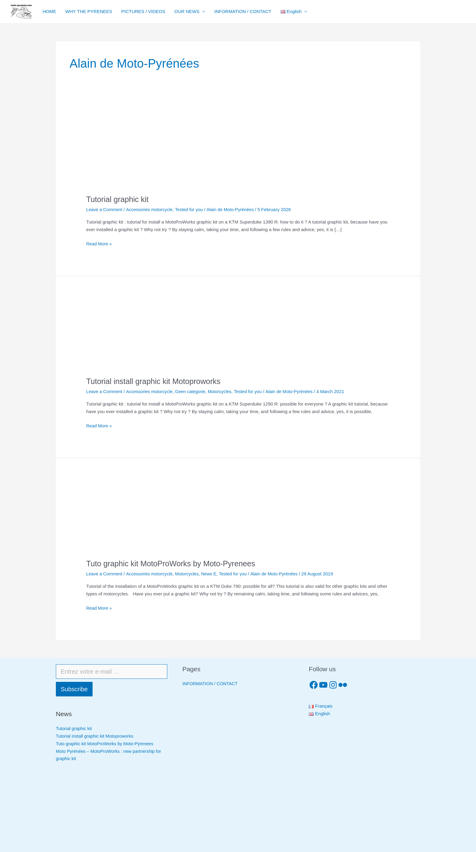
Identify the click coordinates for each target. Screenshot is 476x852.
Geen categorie (193, 391)
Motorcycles (223, 391)
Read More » (99, 243)
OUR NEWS (187, 11)
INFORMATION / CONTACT (242, 11)
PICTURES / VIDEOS (143, 11)
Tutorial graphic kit (118, 199)
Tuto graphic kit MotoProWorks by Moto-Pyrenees (173, 563)
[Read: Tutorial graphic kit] (131, 150)
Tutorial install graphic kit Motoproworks (155, 381)
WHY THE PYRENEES (88, 11)
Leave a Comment (105, 209)
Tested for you (191, 209)
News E (212, 573)
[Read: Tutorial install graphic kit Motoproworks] (209, 334)
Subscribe (74, 688)
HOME (49, 11)
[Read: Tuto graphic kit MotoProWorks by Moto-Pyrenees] (209, 516)
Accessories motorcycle (151, 209)
